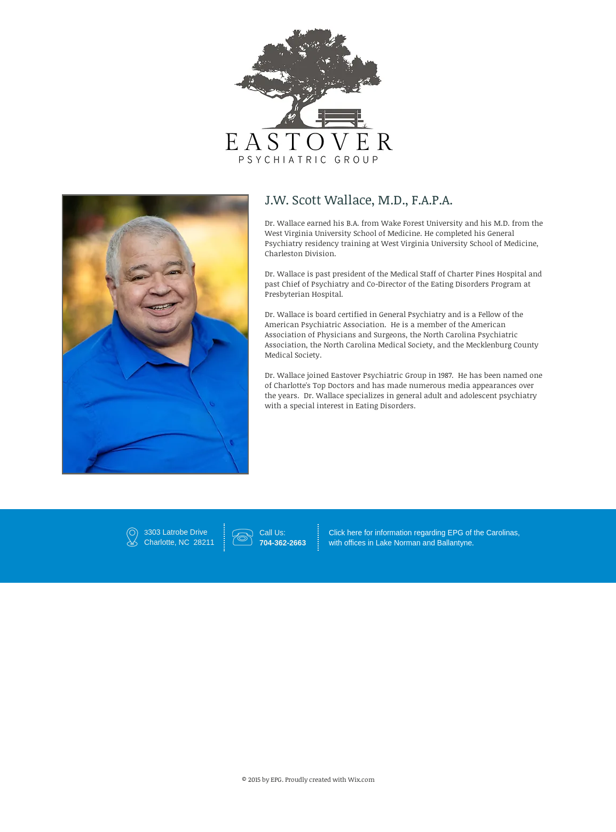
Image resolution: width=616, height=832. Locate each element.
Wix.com (361, 779)
